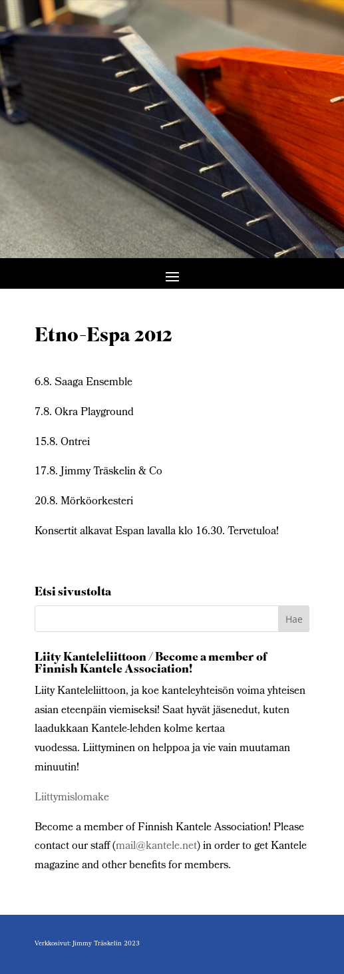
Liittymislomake (72, 798)
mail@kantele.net (156, 847)
